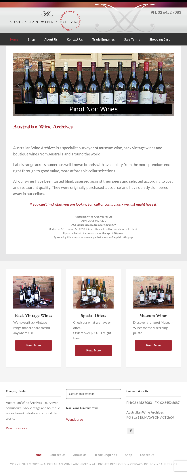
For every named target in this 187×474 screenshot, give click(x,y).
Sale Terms (168, 464)
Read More (33, 345)
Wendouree (74, 419)
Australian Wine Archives (66, 464)
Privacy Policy (143, 464)
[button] (19, 84)
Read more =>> (16, 428)
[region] (93, 84)
